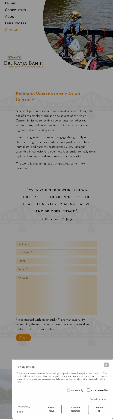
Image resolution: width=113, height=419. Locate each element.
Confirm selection (75, 409)
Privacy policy (23, 406)
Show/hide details (98, 399)
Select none (51, 409)
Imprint (20, 411)
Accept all (99, 409)
